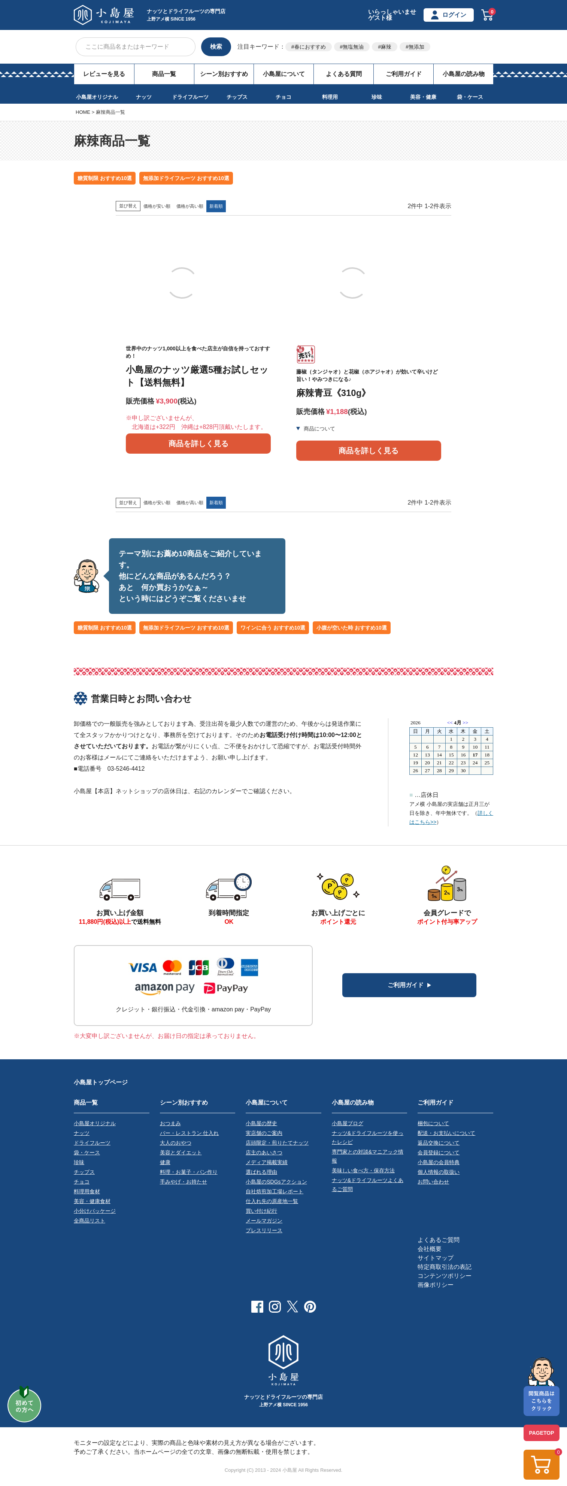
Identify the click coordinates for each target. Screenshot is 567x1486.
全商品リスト (89, 1221)
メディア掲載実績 (267, 1162)
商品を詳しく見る (198, 443)
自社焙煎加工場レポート (274, 1191)
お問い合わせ (433, 1182)
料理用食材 (87, 1191)
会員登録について (439, 1152)
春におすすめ (310, 47)
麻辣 (386, 47)
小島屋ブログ (347, 1123)
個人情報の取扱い (439, 1172)
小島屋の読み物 (464, 74)
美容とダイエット (181, 1152)
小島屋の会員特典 (439, 1162)
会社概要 (430, 1249)
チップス (237, 97)
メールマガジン (264, 1221)
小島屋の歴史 (261, 1123)
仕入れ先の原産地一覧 (272, 1201)
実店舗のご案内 (264, 1133)
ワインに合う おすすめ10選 (272, 628)
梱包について (433, 1123)
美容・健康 (423, 97)
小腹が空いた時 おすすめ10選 (351, 628)
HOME (83, 112)
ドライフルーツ (190, 97)
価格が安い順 (156, 206)
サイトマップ (436, 1258)
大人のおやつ (175, 1143)
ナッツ (144, 97)
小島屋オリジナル (97, 97)
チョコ (283, 97)
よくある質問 (344, 74)
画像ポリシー (436, 1285)
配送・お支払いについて (446, 1133)
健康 (165, 1162)
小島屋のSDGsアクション (276, 1182)
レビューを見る (104, 74)
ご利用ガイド (404, 74)
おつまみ (170, 1123)
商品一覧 (164, 74)
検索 (216, 46)
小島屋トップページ (101, 1082)
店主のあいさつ (264, 1152)
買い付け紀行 (261, 1211)
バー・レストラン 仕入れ (189, 1133)
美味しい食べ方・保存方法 (363, 1170)
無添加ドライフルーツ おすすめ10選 (186, 178)
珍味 (377, 97)
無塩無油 (353, 47)
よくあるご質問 (439, 1240)
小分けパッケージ (95, 1211)
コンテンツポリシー (445, 1276)
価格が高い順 (189, 206)
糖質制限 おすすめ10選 (105, 178)
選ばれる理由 (261, 1172)
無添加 (416, 47)
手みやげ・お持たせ (183, 1182)
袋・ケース (470, 97)
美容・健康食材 (92, 1201)
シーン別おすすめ (224, 74)
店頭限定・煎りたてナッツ (277, 1143)
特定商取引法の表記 (445, 1267)
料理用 (330, 97)
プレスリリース (264, 1230)
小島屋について (284, 74)
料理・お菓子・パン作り (189, 1172)
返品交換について (439, 1143)
